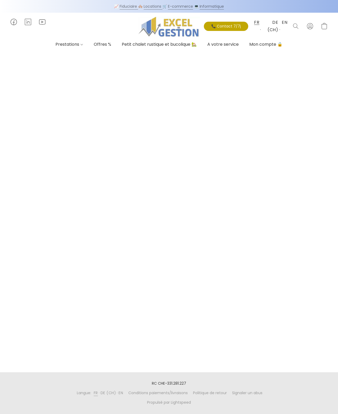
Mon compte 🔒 (266, 44)
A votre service (223, 44)
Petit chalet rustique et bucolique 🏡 (159, 44)
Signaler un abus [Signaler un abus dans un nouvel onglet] (247, 392)
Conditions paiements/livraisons (158, 392)
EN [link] (121, 392)
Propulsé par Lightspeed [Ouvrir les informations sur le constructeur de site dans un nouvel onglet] (169, 402)
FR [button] (256, 22)
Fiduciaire (129, 6)
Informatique (212, 6)
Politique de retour (210, 392)
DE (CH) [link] (108, 392)
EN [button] (284, 22)
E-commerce (180, 6)
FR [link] (96, 392)
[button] (169, 27)
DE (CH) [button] (272, 26)
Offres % (102, 44)
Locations (153, 6)
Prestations (69, 44)
